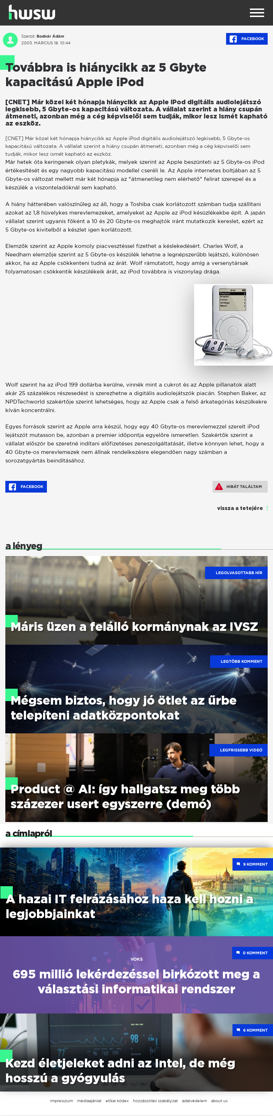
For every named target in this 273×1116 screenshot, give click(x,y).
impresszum (61, 1101)
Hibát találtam (238, 486)
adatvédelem (194, 1101)
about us (219, 1101)
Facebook (247, 39)
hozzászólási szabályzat (155, 1101)
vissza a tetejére (240, 508)
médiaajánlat (89, 1101)
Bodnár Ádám (50, 36)
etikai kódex (117, 1101)
